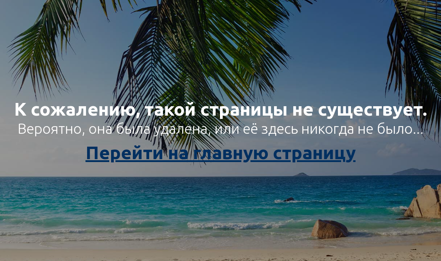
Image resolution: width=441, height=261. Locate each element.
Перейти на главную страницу (221, 152)
